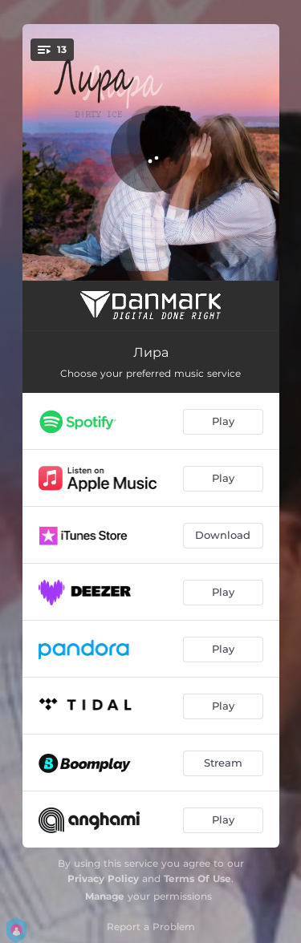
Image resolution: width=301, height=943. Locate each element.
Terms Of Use (197, 878)
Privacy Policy (103, 878)
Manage (104, 896)
